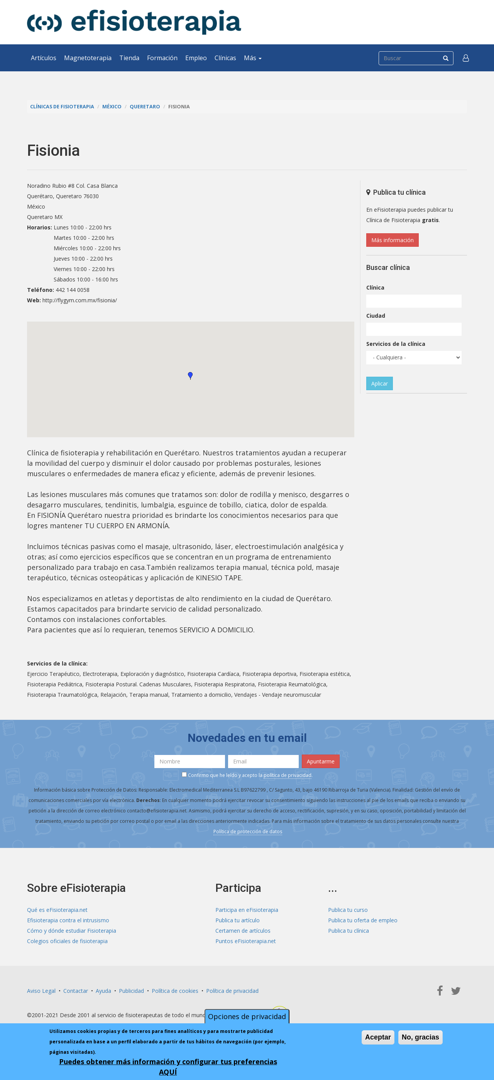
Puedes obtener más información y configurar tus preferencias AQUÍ (168, 1067)
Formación (162, 58)
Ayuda (103, 990)
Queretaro (145, 106)
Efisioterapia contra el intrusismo (68, 920)
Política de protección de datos (247, 831)
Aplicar (379, 383)
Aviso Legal (41, 990)
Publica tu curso (348, 909)
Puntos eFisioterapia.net (245, 941)
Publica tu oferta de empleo (363, 920)
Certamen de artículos (243, 930)
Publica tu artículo (237, 920)
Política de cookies (175, 990)
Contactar (75, 990)
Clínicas (225, 58)
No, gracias (420, 1037)
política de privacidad (287, 775)
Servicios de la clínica (395, 343)
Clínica (375, 287)
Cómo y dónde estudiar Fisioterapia (71, 930)
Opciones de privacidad (247, 1016)
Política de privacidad (232, 990)
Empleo (196, 58)
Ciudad (375, 315)
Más (253, 58)
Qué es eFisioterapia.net (57, 909)
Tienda (129, 58)
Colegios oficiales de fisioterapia (67, 941)
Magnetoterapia (88, 58)
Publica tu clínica (348, 930)
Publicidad (131, 990)
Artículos (43, 58)
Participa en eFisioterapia (246, 909)
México (112, 106)
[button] (466, 57)
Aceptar (378, 1037)
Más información (392, 240)
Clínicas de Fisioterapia (62, 106)
